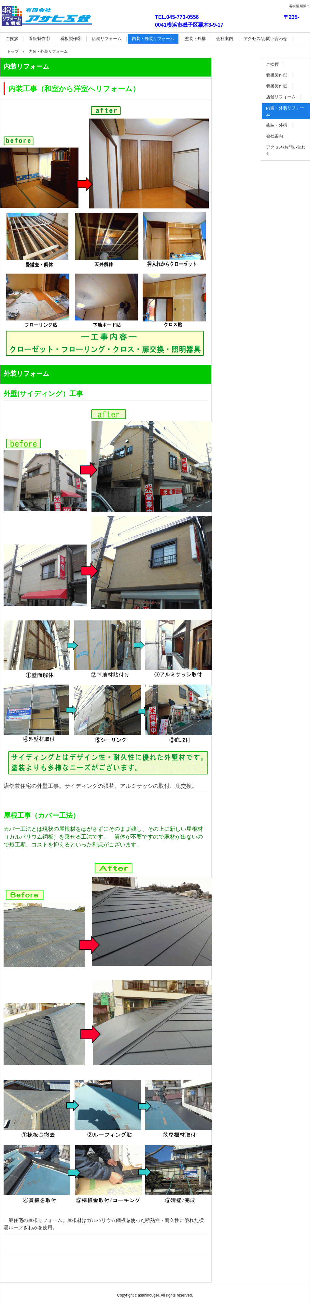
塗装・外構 (195, 38)
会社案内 (224, 38)
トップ (13, 51)
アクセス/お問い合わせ (265, 38)
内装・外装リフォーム (153, 38)
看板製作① (39, 38)
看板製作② (70, 38)
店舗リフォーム (106, 38)
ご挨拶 (12, 38)
